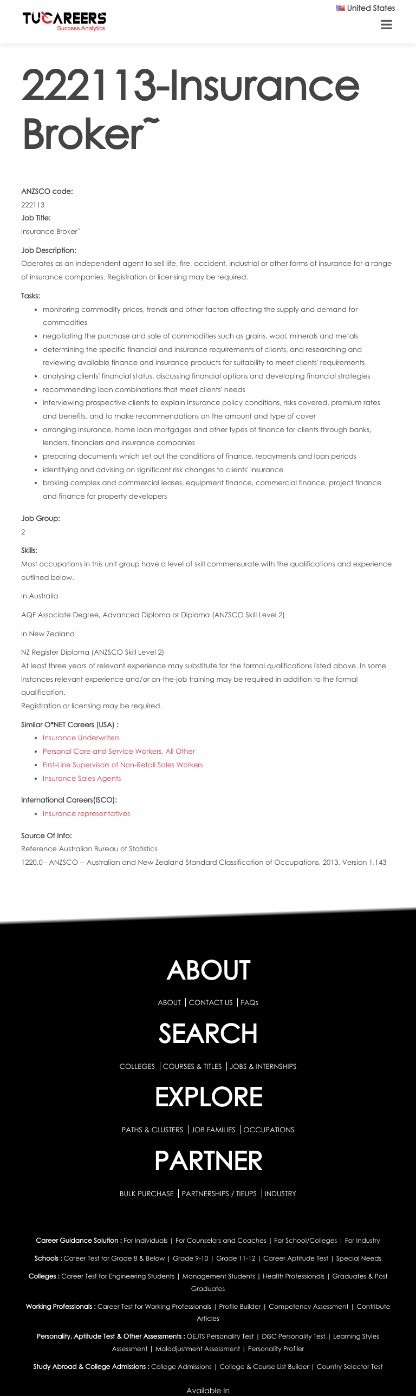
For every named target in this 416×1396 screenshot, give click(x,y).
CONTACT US (210, 1002)
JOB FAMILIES (214, 1129)
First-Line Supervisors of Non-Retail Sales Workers (123, 764)
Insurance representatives (86, 813)
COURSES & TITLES (192, 1066)
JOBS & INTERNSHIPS (263, 1066)
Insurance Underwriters (81, 737)
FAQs (249, 1002)
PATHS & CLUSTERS (153, 1129)
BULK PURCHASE (148, 1193)
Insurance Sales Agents (82, 778)
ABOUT (169, 1002)
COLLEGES (137, 1066)
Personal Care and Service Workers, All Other (119, 751)
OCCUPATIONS (268, 1129)
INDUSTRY (280, 1193)
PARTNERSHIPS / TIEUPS (219, 1193)
